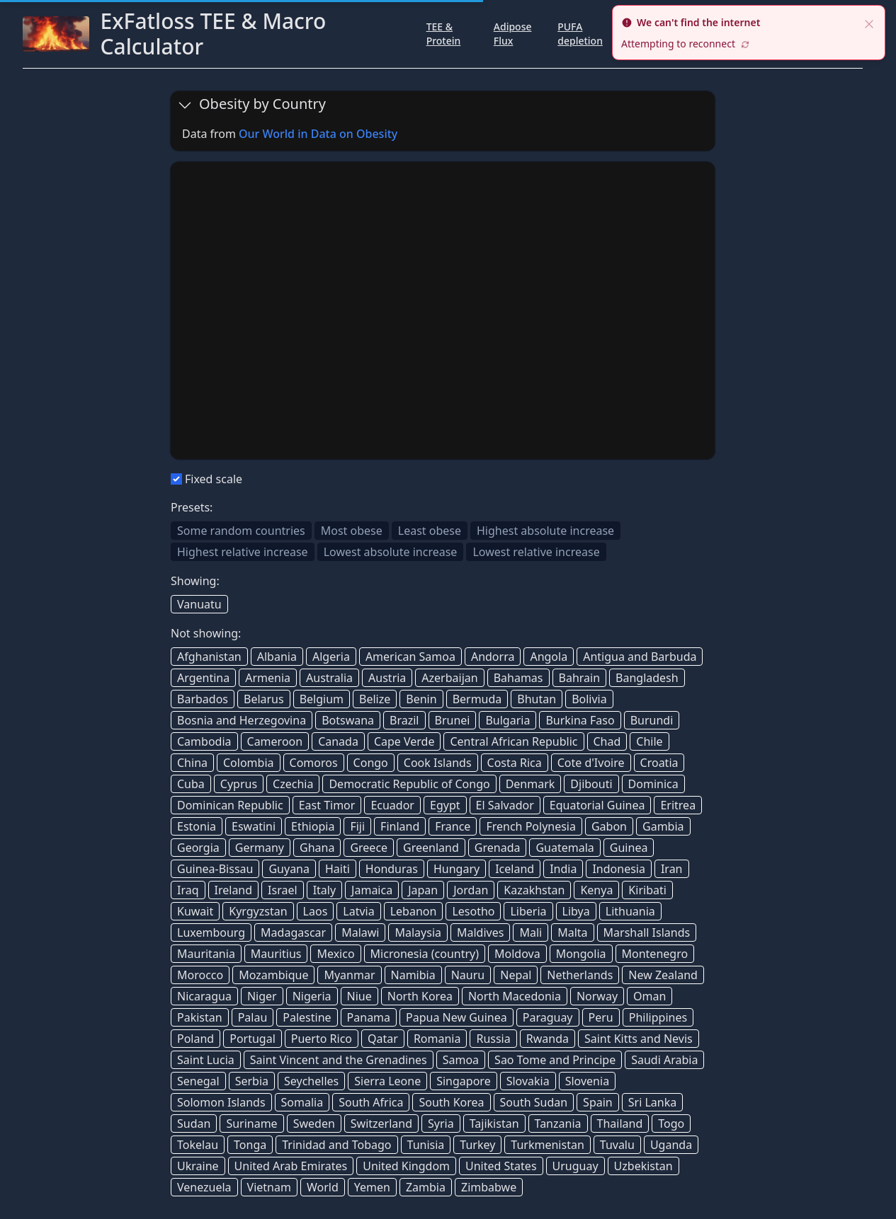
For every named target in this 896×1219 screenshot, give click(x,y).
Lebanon (413, 911)
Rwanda (547, 1038)
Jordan (470, 890)
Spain (598, 1102)
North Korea (420, 996)
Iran (672, 869)
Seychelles (311, 1081)
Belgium (322, 699)
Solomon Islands (221, 1102)
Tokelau (197, 1144)
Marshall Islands (647, 932)
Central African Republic (513, 741)
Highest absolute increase (545, 530)
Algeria (331, 656)
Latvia (358, 911)
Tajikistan (494, 1123)
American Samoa (410, 656)
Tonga (250, 1144)
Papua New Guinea (456, 1017)
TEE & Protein (443, 33)
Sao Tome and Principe (555, 1060)
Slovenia (587, 1081)
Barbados (202, 699)
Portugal (252, 1038)
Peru (601, 1017)
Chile (649, 741)
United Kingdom (406, 1166)
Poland (195, 1038)
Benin (421, 699)
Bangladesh (647, 678)
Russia (493, 1038)
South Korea (451, 1102)
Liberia (528, 911)
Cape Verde (404, 741)
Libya (576, 911)
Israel (282, 890)
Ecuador (392, 805)
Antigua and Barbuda (639, 656)
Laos (315, 911)
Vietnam (269, 1187)
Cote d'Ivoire (591, 762)
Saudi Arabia (664, 1060)
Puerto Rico (321, 1038)
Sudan (193, 1123)
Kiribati (647, 890)
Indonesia (618, 869)
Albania (277, 656)
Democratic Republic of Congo (409, 784)
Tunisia (426, 1144)
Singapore (463, 1081)
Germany (259, 847)
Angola (548, 656)
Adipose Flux (513, 33)
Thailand (620, 1123)
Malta (572, 932)
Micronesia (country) (424, 953)
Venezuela (204, 1187)
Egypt (445, 805)
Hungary (456, 869)
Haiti (337, 869)
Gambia (663, 826)
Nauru (468, 975)
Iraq (188, 890)
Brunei (452, 720)
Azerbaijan (449, 678)
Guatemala (564, 847)
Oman (649, 996)
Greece (368, 847)
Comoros (314, 762)
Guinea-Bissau (215, 869)
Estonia (196, 826)
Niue (359, 996)
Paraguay (548, 1017)
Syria (441, 1123)
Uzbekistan (643, 1166)
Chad (607, 741)
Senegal (198, 1081)
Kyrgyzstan (258, 911)
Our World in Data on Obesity (318, 133)
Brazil (404, 720)
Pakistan (199, 1017)
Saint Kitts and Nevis (638, 1038)
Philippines (658, 1017)
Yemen (372, 1187)
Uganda (671, 1144)
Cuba (191, 784)
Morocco (200, 975)
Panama (368, 1017)
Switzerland (381, 1123)
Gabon (609, 826)
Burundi (652, 720)
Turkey (477, 1144)
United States (501, 1166)
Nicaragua (204, 996)
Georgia (198, 847)
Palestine (307, 1017)
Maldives (480, 932)
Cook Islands (438, 762)
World (323, 1187)
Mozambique (273, 975)
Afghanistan (209, 656)
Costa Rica (514, 762)
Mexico (335, 953)
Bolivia (589, 699)
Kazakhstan (534, 890)
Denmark (530, 784)
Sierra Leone (387, 1081)
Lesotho (473, 911)
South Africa (371, 1102)
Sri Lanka (652, 1102)
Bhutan (536, 699)
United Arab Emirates (291, 1166)
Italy (324, 890)
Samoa (461, 1060)
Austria (387, 678)
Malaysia (418, 932)
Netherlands (580, 975)
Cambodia (204, 741)
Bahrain (580, 678)
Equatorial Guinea (597, 805)
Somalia (302, 1102)
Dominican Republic (230, 805)
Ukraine (198, 1166)
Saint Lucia (205, 1060)
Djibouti (591, 784)
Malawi (360, 932)
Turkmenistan (547, 1144)
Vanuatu (199, 604)
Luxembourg (211, 932)
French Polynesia (531, 826)
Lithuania (630, 911)
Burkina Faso (579, 720)
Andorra (493, 656)
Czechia (293, 784)
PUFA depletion (580, 33)
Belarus (264, 699)
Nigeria (312, 996)
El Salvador (505, 805)
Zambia (426, 1187)
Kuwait (195, 911)
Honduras (391, 869)
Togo (671, 1123)
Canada (338, 741)
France (452, 826)
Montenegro (655, 953)
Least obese (429, 530)
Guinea (629, 847)
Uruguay (575, 1166)
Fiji (357, 826)
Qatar (383, 1038)
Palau (253, 1017)
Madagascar (293, 932)
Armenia (267, 678)
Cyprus (238, 784)
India (563, 869)
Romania (437, 1038)
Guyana (289, 869)
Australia (329, 678)
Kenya (596, 890)
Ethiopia (312, 826)
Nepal (515, 975)
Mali (530, 932)
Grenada (498, 847)
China (192, 762)
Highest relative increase (242, 552)
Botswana (348, 720)
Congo (370, 762)
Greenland (431, 847)
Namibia (413, 975)
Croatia (659, 762)
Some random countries (241, 530)
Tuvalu (617, 1144)
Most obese (351, 530)
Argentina (203, 678)
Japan (423, 890)
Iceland (514, 869)
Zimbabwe (488, 1187)
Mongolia (581, 953)
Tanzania (558, 1123)
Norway (597, 996)
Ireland (234, 890)
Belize (374, 699)
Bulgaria (507, 720)
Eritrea (678, 805)
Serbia (251, 1081)
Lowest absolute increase (391, 552)
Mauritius (276, 953)
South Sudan (534, 1102)
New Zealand (663, 975)
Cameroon (275, 741)
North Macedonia (514, 996)
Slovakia (528, 1081)
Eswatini (254, 826)
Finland (399, 826)
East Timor (327, 805)
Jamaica (371, 890)
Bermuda (477, 699)
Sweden (314, 1123)
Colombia (248, 762)
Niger (262, 996)
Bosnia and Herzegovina (241, 720)
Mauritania (206, 953)
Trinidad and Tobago (336, 1144)
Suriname (251, 1123)
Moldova (517, 953)
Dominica (653, 784)
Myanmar (349, 975)
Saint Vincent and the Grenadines (338, 1060)
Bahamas (518, 678)
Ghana (317, 847)
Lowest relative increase (535, 552)
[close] (869, 22)
